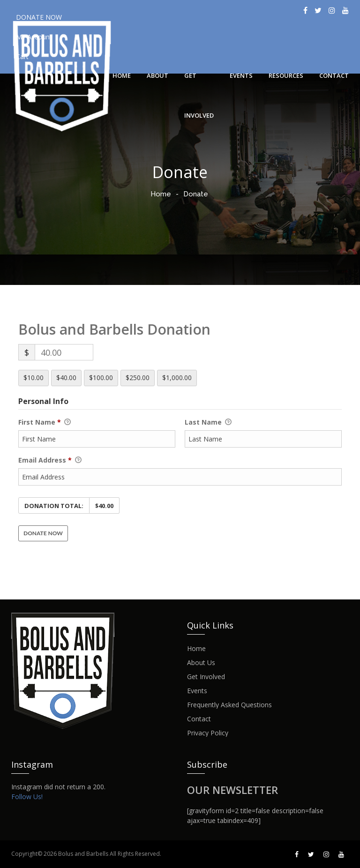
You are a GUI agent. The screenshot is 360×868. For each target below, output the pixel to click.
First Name (44, 422)
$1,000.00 (177, 377)
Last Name (208, 422)
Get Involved (199, 83)
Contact (334, 75)
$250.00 (138, 377)
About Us (201, 662)
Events (241, 75)
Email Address (50, 460)
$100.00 (101, 377)
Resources (286, 75)
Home (121, 75)
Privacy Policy (207, 733)
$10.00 (33, 377)
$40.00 (66, 377)
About (157, 75)
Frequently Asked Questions (229, 705)
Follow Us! (27, 796)
